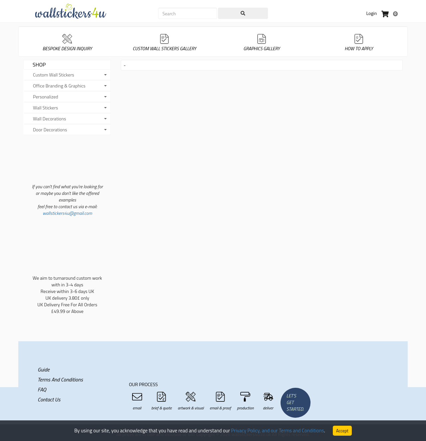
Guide (44, 369)
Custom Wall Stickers (53, 74)
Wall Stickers (45, 107)
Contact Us (49, 399)
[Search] (187, 13)
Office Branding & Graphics (59, 85)
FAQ (42, 389)
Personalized (45, 96)
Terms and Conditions (60, 379)
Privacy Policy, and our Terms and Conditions (277, 430)
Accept (342, 430)
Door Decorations (50, 129)
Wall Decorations (49, 118)
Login (371, 13)
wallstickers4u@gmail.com (67, 213)
